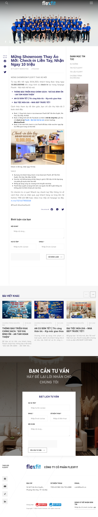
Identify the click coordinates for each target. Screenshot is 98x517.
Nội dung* (14, 226)
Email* (41, 242)
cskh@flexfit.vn (80, 487)
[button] (93, 294)
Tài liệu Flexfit (76, 72)
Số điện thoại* (55, 413)
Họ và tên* (15, 242)
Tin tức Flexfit (76, 68)
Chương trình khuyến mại (76, 76)
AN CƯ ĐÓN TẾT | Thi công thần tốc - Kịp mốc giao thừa (37, 98)
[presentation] (25, 257)
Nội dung (31, 424)
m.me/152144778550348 (21, 200)
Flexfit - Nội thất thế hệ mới (34, 120)
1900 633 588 (55, 487)
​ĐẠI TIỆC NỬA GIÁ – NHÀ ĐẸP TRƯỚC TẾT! (32, 102)
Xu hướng (74, 64)
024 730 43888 (66, 487)
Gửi (95, 507)
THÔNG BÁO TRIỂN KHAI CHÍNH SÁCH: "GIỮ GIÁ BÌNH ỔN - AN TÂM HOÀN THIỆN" (15, 332)
